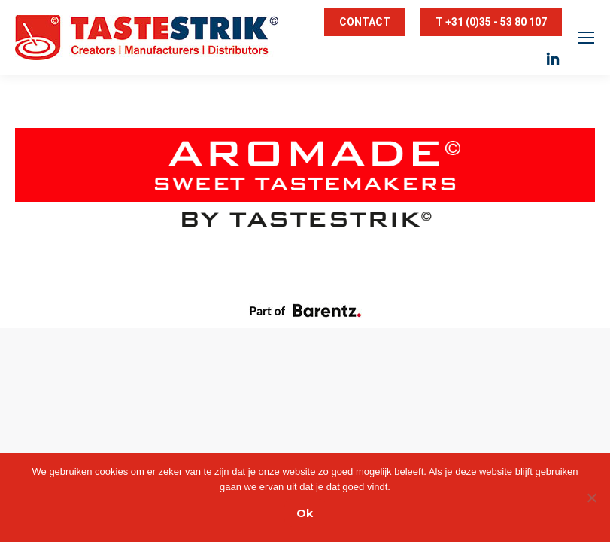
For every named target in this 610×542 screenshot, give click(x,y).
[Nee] (591, 497)
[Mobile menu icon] (586, 38)
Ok (304, 513)
